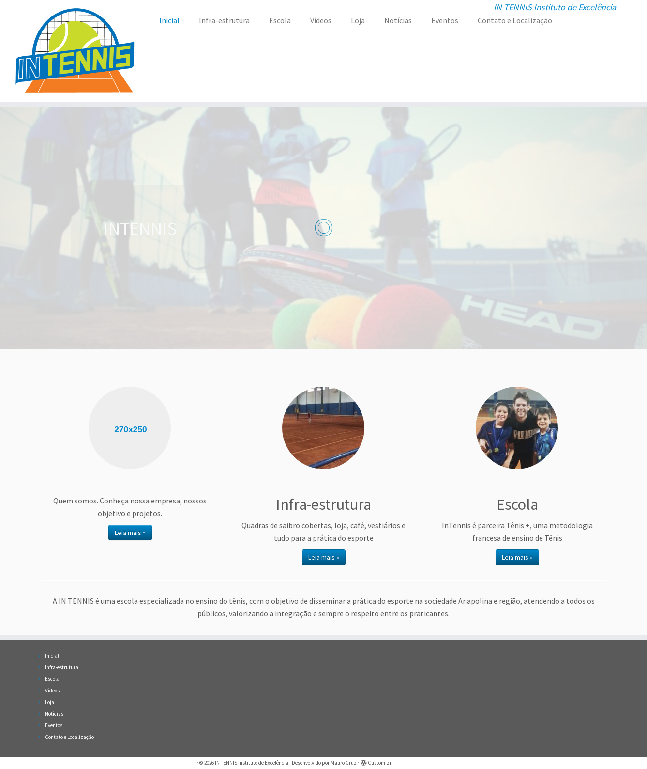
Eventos (444, 20)
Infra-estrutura (224, 20)
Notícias (398, 20)
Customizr (379, 762)
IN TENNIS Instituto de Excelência (251, 762)
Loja (358, 20)
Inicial (169, 20)
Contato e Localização (515, 20)
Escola (280, 20)
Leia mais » (130, 532)
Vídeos (320, 20)
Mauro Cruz (344, 762)
